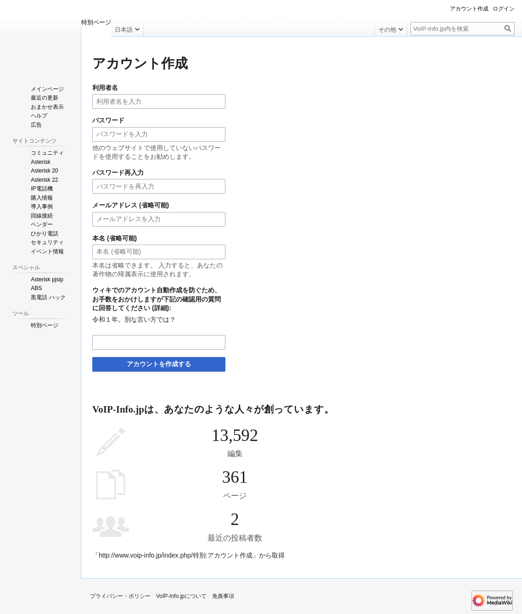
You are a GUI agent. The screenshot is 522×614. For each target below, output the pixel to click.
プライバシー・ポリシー (120, 596)
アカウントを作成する (159, 364)
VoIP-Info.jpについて (181, 596)
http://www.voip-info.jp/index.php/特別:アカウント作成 (176, 555)
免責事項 (223, 596)
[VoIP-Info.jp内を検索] (462, 28)
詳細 (160, 308)
